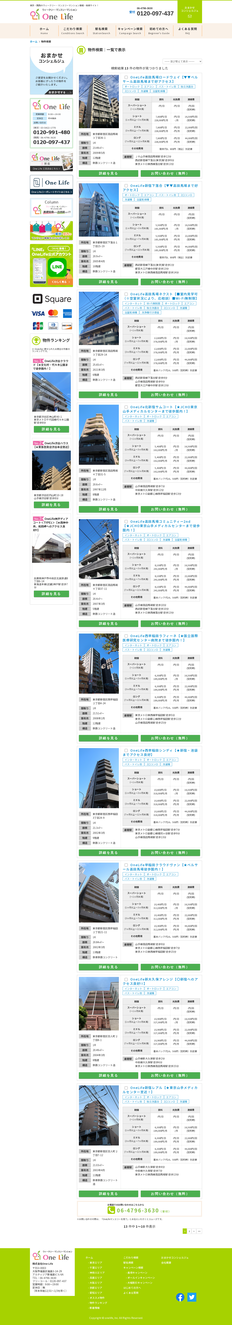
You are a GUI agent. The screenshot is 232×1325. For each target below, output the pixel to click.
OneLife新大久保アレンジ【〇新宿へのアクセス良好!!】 (160, 981)
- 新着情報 (94, 1308)
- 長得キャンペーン (136, 1272)
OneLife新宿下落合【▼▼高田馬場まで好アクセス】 (160, 187)
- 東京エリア (95, 1262)
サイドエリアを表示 (51, 190)
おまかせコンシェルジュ (175, 1257)
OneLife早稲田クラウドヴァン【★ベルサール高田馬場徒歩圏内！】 (160, 866)
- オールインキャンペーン (140, 1277)
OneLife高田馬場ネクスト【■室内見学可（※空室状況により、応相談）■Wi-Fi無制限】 (161, 296)
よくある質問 (187, 31)
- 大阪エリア (95, 1282)
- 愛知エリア (95, 1292)
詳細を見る (108, 173)
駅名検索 (101, 31)
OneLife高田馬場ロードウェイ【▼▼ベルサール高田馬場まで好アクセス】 (160, 79)
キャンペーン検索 (130, 31)
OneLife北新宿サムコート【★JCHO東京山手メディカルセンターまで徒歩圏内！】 (160, 408)
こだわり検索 (73, 31)
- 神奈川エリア (96, 1272)
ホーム (44, 31)
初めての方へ (159, 31)
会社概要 (166, 1262)
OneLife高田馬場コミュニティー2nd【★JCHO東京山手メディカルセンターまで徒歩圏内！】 (161, 525)
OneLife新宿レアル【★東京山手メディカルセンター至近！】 (160, 1089)
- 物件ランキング (97, 1303)
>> (199, 1231)
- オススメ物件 (96, 1298)
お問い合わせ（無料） (170, 173)
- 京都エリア (95, 1287)
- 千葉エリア (95, 1267)
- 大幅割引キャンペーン (139, 1282)
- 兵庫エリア (95, 1277)
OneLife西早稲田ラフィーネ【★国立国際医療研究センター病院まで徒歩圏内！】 (160, 637)
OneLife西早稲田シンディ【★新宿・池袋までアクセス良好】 (160, 752)
